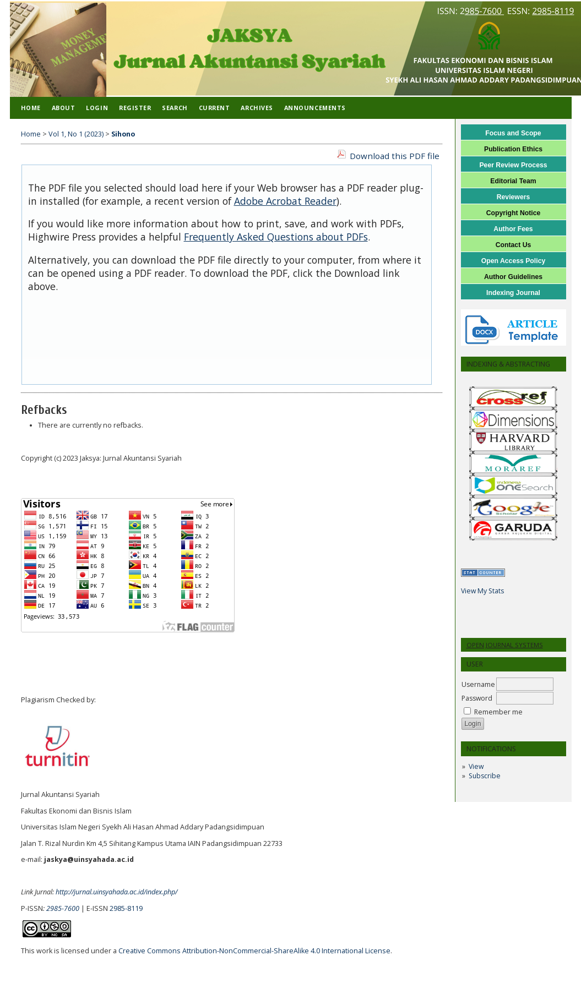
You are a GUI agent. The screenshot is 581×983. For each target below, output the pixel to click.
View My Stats (482, 591)
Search (174, 107)
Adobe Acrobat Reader (285, 200)
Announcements (315, 107)
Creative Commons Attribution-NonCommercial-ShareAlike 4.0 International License (254, 950)
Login (97, 107)
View (476, 766)
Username (478, 684)
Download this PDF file (394, 155)
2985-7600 (62, 908)
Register (135, 107)
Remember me (498, 712)
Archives (257, 107)
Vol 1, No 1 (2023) (76, 134)
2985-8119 (126, 908)
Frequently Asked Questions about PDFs (276, 236)
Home (31, 107)
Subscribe (485, 775)
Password (476, 698)
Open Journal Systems (504, 645)
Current (214, 107)
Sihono (123, 134)
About (63, 107)
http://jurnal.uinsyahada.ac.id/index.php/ (116, 892)
